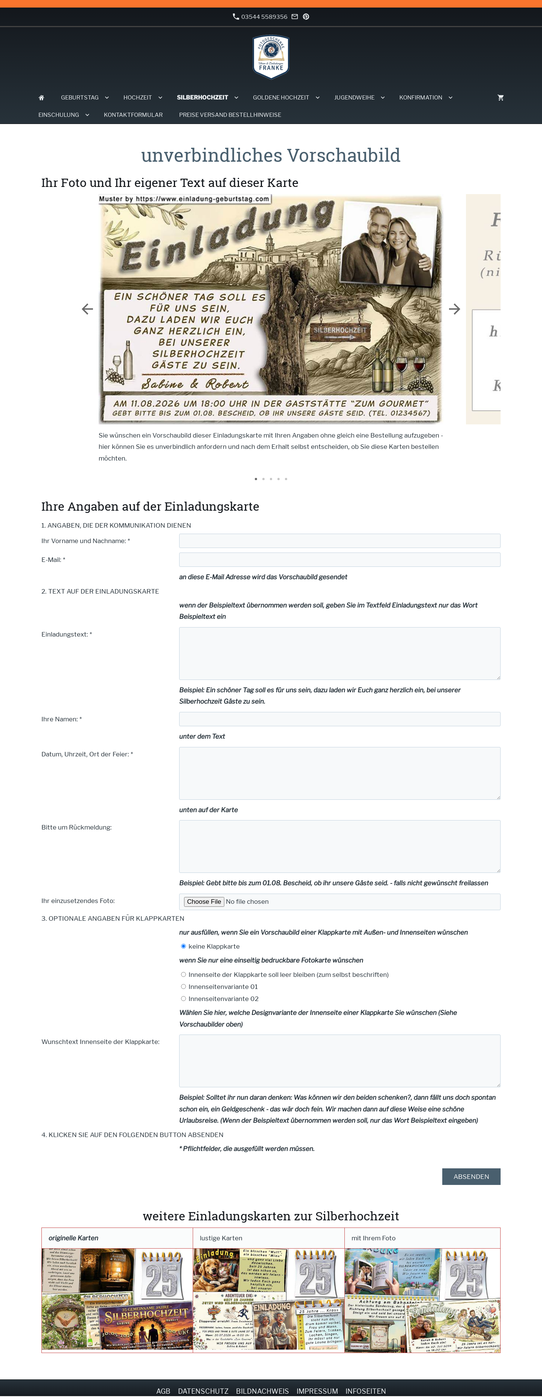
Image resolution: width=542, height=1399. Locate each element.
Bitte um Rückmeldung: (76, 827)
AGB (163, 1391)
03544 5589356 (260, 16)
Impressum (317, 1391)
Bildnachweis (262, 1391)
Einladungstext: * (66, 634)
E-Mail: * (53, 559)
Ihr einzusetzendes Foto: (78, 901)
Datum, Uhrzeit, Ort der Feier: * (87, 754)
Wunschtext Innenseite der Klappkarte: (100, 1041)
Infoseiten (366, 1391)
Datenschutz (203, 1391)
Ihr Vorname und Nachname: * (85, 541)
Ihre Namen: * (61, 719)
